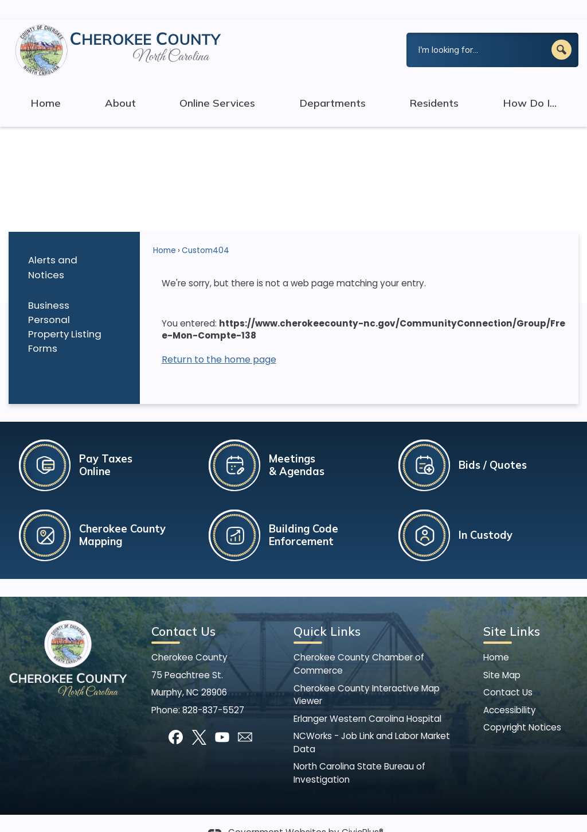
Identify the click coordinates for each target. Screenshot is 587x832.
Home (164, 231)
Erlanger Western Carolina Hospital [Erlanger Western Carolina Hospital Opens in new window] (367, 699)
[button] (561, 30)
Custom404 (205, 231)
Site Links (511, 611)
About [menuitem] (120, 83)
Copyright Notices (522, 708)
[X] (199, 717)
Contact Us (508, 673)
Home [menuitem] (45, 83)
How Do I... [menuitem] (530, 83)
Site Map (502, 656)
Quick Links (327, 611)
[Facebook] (176, 717)
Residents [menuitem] (434, 83)
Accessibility (509, 691)
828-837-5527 (213, 691)
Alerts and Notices (52, 248)
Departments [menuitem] (332, 83)
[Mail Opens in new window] (245, 717)
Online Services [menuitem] (217, 83)
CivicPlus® (362, 813)
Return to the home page (219, 340)
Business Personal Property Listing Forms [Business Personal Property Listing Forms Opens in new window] (64, 307)
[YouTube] (222, 717)
